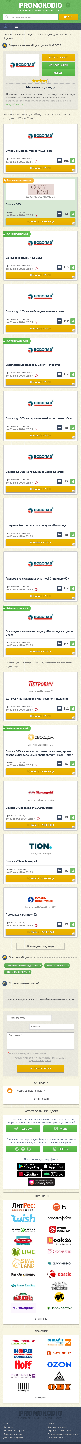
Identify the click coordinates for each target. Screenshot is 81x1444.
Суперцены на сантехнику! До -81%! (29, 150)
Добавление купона (13, 1425)
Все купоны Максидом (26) (40, 800)
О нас (6, 1414)
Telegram (23, 1120)
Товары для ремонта (16, 971)
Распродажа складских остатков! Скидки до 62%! (38, 578)
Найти (68, 17)
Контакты (8, 1418)
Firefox (60, 1140)
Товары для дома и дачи (30, 1082)
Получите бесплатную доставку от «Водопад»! (36, 525)
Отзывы (58, 73)
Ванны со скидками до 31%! (24, 257)
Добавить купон (58, 65)
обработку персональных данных (48, 1050)
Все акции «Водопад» (40, 946)
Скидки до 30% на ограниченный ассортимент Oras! (39, 418)
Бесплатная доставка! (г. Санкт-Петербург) (33, 364)
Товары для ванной (55, 965)
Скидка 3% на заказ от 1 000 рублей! (29, 807)
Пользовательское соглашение (62, 1425)
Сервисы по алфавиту (57, 1418)
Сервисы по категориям (58, 1421)
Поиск (49, 1414)
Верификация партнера (15, 1421)
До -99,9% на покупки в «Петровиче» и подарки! (37, 698)
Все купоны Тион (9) (41, 853)
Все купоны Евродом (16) (40, 744)
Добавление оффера (13, 1429)
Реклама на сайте (55, 1429)
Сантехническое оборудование (22, 965)
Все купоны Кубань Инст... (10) (40, 907)
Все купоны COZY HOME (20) (40, 196)
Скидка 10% (13, 204)
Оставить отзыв (40, 1059)
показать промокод (40, 221)
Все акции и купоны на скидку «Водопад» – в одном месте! (39, 633)
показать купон (40, 168)
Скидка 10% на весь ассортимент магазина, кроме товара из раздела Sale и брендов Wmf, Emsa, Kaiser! (39, 753)
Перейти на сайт (58, 57)
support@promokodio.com (43, 1437)
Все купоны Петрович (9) (40, 691)
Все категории (41, 1090)
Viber (60, 1120)
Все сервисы (41, 1310)
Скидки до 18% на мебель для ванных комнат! (36, 311)
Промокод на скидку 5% (21, 914)
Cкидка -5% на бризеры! (21, 861)
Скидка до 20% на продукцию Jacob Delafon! (35, 471)
